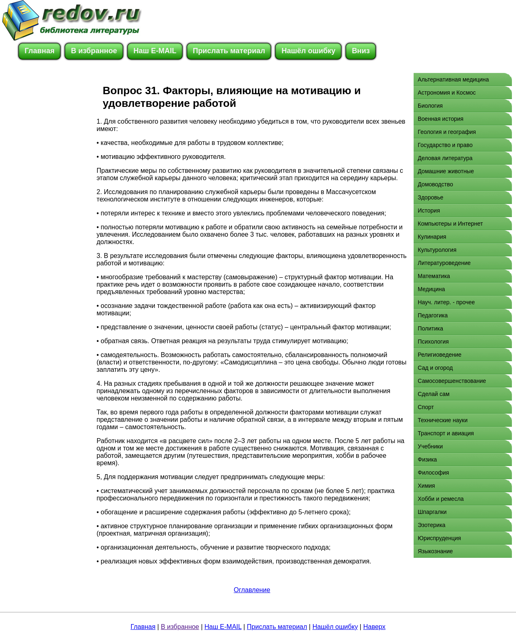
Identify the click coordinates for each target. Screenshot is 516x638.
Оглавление (252, 589)
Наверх (374, 626)
